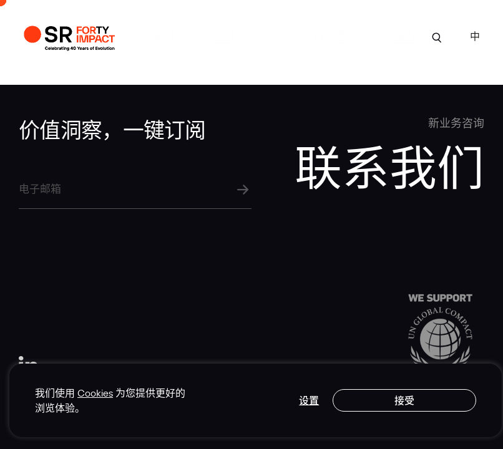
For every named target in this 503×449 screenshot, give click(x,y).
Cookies (95, 393)
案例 (162, 35)
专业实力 (273, 35)
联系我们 (394, 35)
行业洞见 (333, 35)
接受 (404, 400)
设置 (309, 400)
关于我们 (213, 35)
